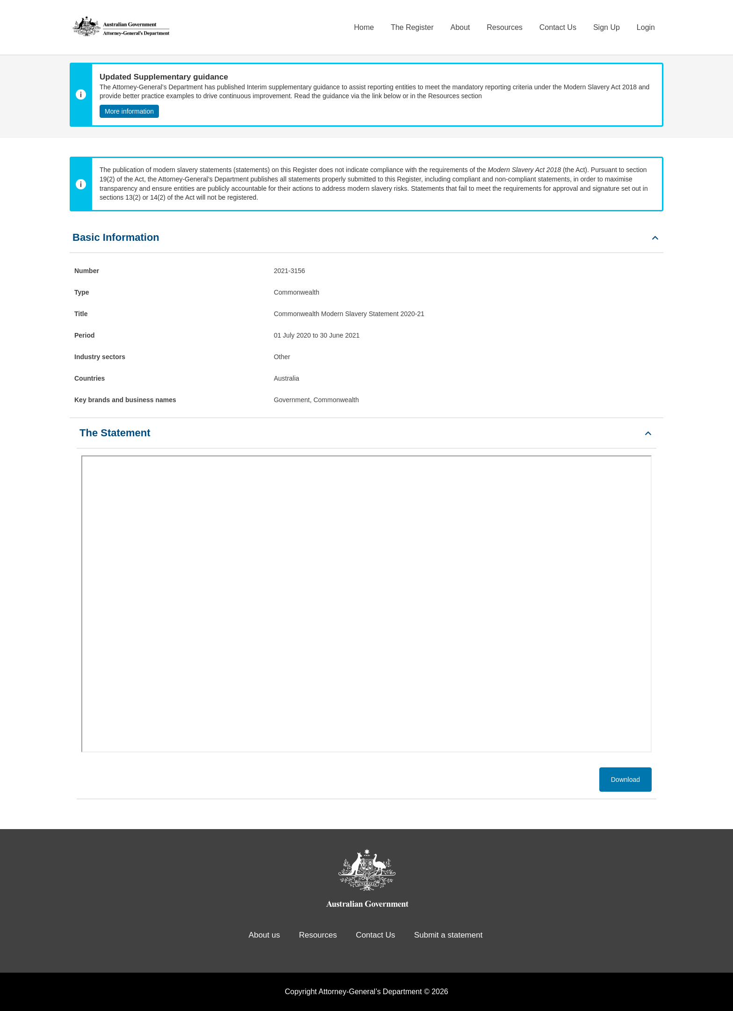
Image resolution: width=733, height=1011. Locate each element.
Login (646, 27)
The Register (412, 27)
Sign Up (606, 27)
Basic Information (115, 237)
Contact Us (557, 27)
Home (364, 27)
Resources (504, 27)
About (460, 27)
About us (264, 935)
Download (625, 779)
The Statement (115, 433)
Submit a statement (448, 935)
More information (129, 111)
